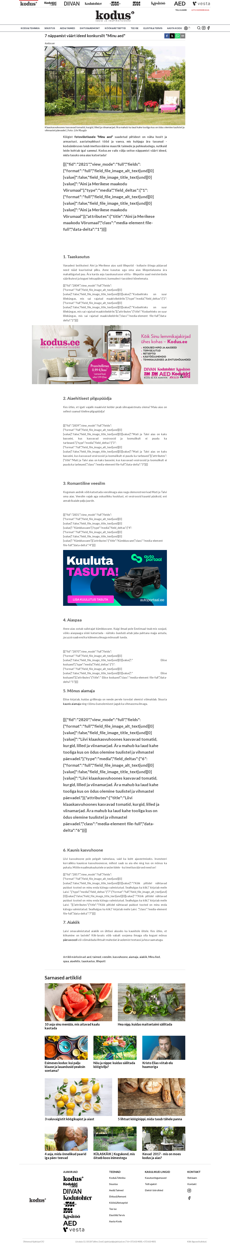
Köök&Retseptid (115, 28)
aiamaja (133, 957)
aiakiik (143, 957)
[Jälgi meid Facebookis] (208, 28)
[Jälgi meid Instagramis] (203, 28)
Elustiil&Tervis (152, 28)
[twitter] (172, 36)
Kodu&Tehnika (30, 28)
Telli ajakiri (181, 10)
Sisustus (49, 28)
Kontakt (191, 1183)
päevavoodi (70, 939)
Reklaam (192, 1177)
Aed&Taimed (67, 28)
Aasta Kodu (174, 28)
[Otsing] (198, 28)
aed (89, 957)
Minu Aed (154, 957)
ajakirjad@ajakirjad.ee (114, 1241)
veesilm (106, 957)
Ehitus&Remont (90, 28)
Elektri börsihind (154, 1190)
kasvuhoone (120, 957)
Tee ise (134, 28)
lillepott (101, 961)
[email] (182, 36)
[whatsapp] (177, 36)
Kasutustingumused (155, 1177)
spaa (66, 961)
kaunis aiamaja (72, 703)
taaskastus (88, 961)
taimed (96, 957)
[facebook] (166, 36)
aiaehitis (75, 961)
